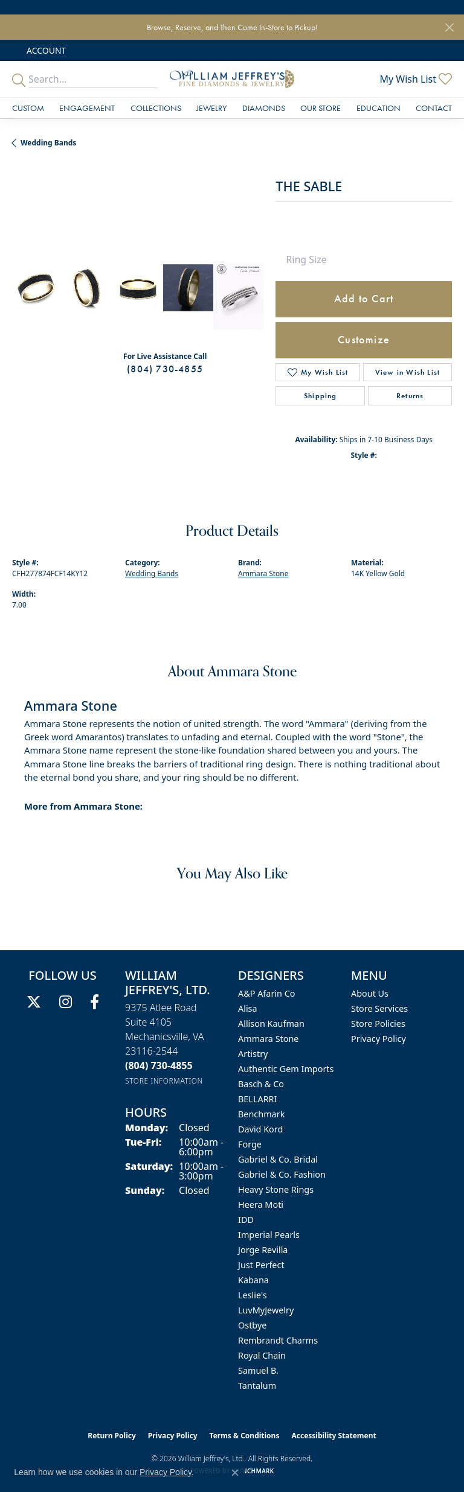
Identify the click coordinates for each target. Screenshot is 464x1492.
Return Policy (112, 1435)
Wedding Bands (48, 143)
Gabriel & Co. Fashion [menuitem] (282, 1174)
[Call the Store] (159, 1065)
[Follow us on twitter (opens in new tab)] (34, 1002)
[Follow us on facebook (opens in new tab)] (94, 1002)
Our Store (320, 108)
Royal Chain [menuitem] (262, 1355)
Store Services (379, 1008)
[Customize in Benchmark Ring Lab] (238, 295)
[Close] (449, 27)
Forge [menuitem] (250, 1144)
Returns (410, 396)
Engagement (87, 108)
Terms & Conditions (245, 1435)
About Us (369, 993)
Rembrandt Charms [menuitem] (278, 1340)
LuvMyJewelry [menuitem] (266, 1310)
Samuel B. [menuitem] (258, 1370)
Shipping (320, 396)
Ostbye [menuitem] (252, 1325)
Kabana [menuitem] (253, 1280)
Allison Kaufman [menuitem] (271, 1023)
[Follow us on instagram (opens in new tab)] (65, 1002)
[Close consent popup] (235, 1472)
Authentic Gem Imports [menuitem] (286, 1069)
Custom (28, 108)
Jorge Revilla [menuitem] (263, 1250)
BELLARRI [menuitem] (257, 1099)
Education (378, 108)
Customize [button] (364, 339)
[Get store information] (164, 1081)
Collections (155, 108)
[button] (45, 50)
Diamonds (263, 108)
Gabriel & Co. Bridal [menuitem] (278, 1159)
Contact (434, 108)
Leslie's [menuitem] (252, 1295)
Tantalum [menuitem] (257, 1385)
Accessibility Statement (333, 1435)
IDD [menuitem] (246, 1219)
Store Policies (378, 1023)
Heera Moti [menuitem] (260, 1204)
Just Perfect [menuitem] (261, 1265)
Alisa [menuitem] (247, 1008)
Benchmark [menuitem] (261, 1114)
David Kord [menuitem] (260, 1129)
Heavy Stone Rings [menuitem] (276, 1189)
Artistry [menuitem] (253, 1053)
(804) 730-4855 (165, 369)
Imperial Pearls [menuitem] (269, 1234)
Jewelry (211, 108)
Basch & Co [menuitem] (261, 1084)
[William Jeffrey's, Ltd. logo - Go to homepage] (232, 79)
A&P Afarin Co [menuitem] (266, 993)
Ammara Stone (263, 573)
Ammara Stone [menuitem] (268, 1038)
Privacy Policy (378, 1038)
